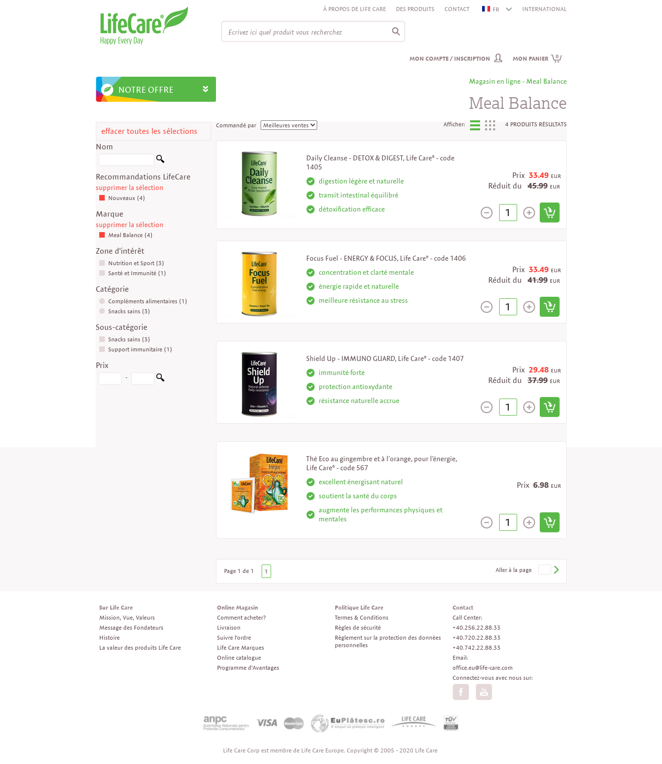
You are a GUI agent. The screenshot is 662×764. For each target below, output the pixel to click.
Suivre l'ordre (234, 637)
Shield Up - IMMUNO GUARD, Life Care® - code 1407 (385, 358)
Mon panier (537, 58)
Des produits (415, 9)
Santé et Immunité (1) (132, 273)
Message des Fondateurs (131, 627)
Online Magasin (237, 607)
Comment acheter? (241, 617)
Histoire (109, 637)
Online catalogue (239, 657)
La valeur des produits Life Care (140, 647)
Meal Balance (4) (126, 235)
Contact (457, 9)
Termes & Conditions (361, 617)
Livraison (229, 627)
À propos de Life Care (354, 9)
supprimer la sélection (129, 187)
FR (491, 9)
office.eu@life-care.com (483, 667)
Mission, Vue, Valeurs (127, 617)
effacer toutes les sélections (149, 131)
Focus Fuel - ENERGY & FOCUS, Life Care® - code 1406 (386, 258)
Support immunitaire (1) (135, 349)
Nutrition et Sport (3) (131, 263)
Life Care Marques (240, 647)
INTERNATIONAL (544, 9)
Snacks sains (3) (124, 311)
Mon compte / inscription (449, 58)
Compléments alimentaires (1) (143, 301)
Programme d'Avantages (248, 667)
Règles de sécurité (358, 627)
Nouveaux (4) (122, 198)
